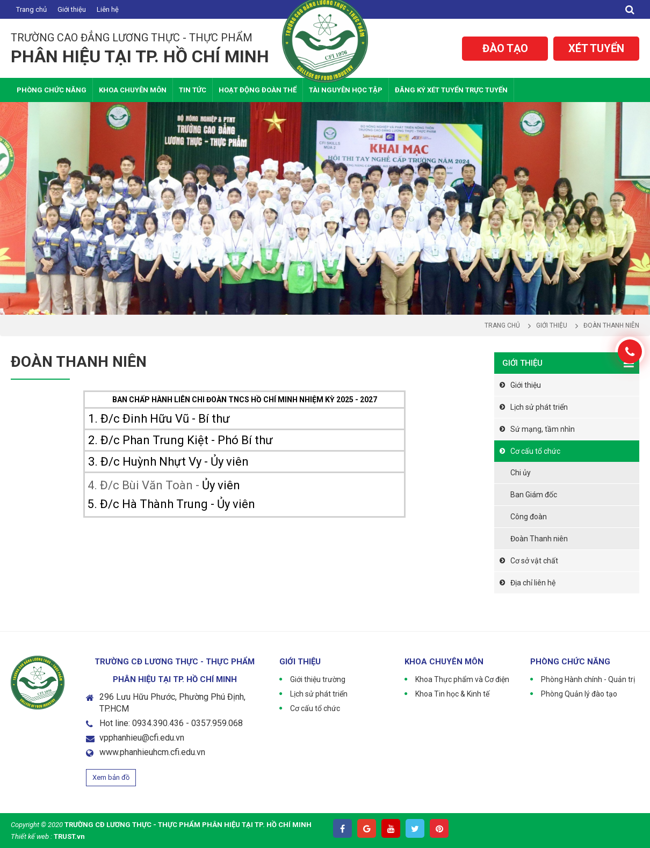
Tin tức (192, 90)
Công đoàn (528, 516)
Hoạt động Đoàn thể (258, 90)
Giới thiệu (71, 9)
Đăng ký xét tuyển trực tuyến (451, 90)
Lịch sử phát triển (539, 407)
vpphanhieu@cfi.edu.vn (141, 738)
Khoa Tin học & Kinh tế (452, 694)
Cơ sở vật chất (534, 560)
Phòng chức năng (51, 90)
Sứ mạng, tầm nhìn (542, 429)
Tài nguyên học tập (345, 90)
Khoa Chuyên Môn (133, 90)
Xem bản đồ (110, 777)
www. (109, 752)
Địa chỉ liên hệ (532, 582)
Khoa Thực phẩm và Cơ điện (462, 679)
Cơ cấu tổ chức (535, 451)
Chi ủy (520, 472)
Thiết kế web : (31, 836)
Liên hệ (108, 9)
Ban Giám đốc (533, 494)
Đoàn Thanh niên (539, 538)
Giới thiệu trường (317, 679)
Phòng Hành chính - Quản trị (588, 679)
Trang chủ (31, 9)
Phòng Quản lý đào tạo (579, 694)
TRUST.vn (69, 836)
